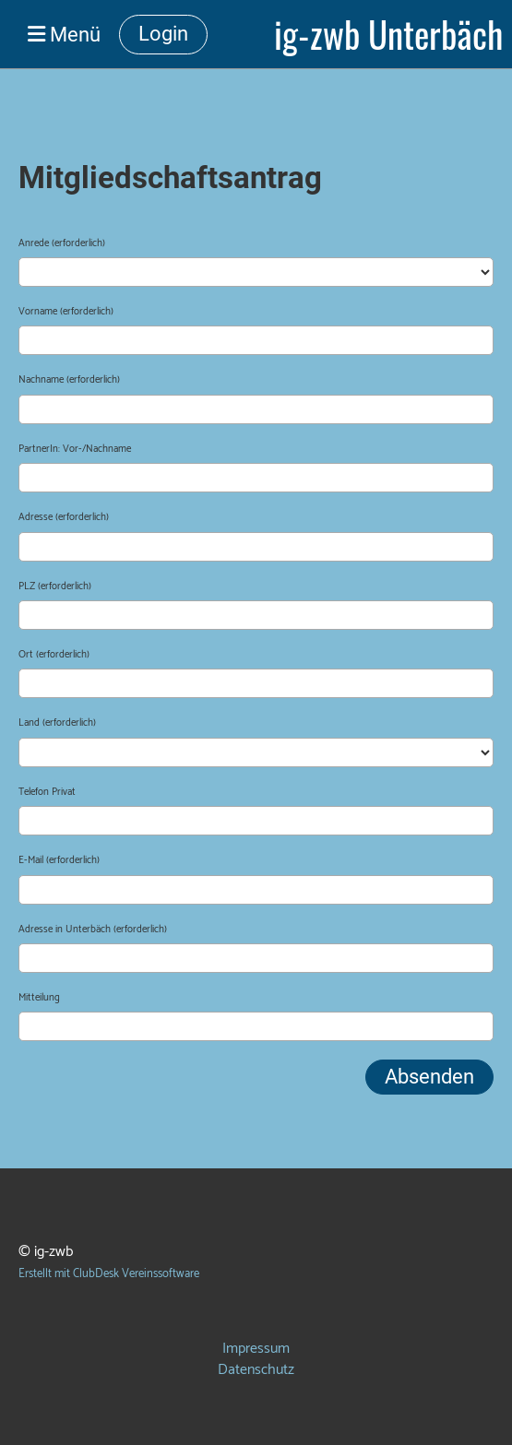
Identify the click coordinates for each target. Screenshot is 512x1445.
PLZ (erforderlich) (54, 587)
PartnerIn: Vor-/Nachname (74, 449)
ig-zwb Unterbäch (388, 34)
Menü (64, 34)
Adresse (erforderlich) (63, 518)
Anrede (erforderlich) (61, 244)
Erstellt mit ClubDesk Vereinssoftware (108, 1274)
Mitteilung (39, 998)
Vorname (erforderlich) (65, 312)
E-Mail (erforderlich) (59, 861)
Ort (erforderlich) (53, 655)
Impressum (256, 1348)
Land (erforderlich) (57, 723)
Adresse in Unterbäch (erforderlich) (92, 930)
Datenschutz (256, 1369)
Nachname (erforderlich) (69, 380)
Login (163, 33)
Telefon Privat (47, 792)
